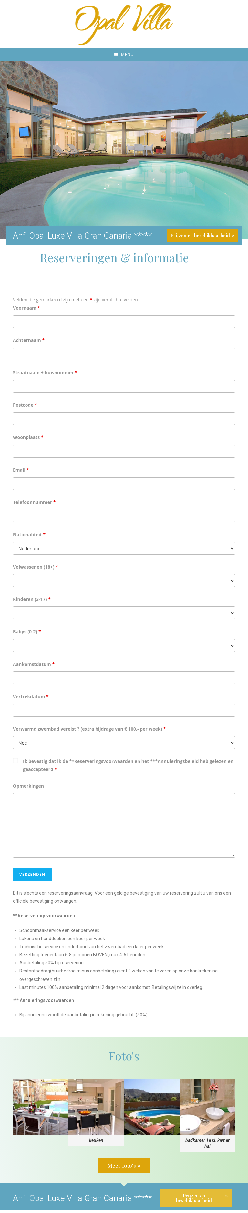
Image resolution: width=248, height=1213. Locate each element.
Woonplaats (28, 440)
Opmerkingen (28, 789)
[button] (124, 1168)
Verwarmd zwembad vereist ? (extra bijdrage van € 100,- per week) (89, 732)
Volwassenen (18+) (35, 570)
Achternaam (29, 343)
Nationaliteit (29, 538)
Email (21, 473)
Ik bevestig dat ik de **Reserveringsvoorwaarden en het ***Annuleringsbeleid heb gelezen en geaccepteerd (128, 768)
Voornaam (26, 311)
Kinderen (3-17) (32, 602)
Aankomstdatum (34, 667)
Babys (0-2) (27, 635)
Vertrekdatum (31, 699)
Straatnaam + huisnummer (45, 376)
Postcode (25, 408)
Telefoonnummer (34, 505)
